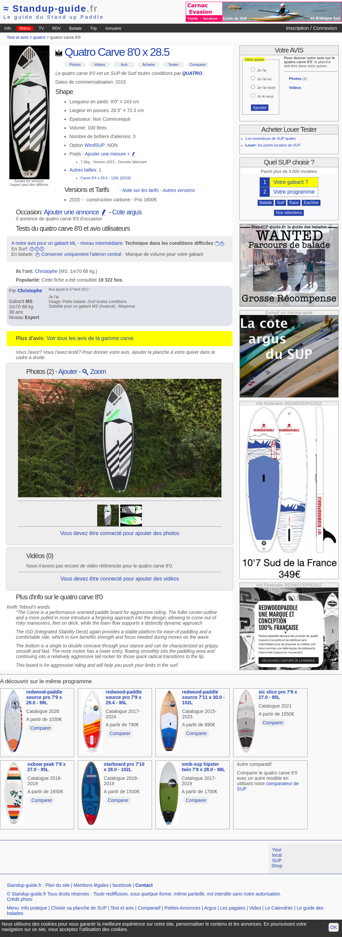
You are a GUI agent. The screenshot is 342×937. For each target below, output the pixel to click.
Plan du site (57, 885)
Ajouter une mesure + (110, 154)
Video (255, 908)
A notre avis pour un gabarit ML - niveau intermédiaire (67, 243)
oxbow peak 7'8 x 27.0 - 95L (46, 766)
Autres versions (179, 190)
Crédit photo (19, 899)
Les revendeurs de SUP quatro (270, 138)
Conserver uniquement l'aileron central (81, 254)
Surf (280, 202)
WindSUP (94, 145)
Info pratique (34, 908)
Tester (173, 65)
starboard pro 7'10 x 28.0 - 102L (124, 766)
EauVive (311, 202)
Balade (75, 28)
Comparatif (149, 908)
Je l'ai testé (266, 88)
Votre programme (294, 192)
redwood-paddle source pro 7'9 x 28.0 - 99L (44, 697)
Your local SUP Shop (277, 857)
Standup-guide (50, 8)
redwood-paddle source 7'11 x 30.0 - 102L (203, 697)
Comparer (198, 65)
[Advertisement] (121, 859)
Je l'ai (262, 70)
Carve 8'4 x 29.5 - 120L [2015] (105, 178)
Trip (93, 28)
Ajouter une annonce (75, 212)
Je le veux (265, 96)
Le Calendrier (279, 908)
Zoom (94, 371)
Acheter (148, 65)
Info (7, 28)
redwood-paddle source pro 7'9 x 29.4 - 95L (124, 697)
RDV (56, 28)
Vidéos (99, 65)
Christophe (46, 271)
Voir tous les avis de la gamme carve (90, 338)
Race (294, 202)
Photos (75, 65)
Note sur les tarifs (140, 190)
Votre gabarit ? (290, 182)
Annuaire (113, 28)
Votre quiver (255, 60)
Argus (210, 908)
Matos (24, 28)
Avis (124, 65)
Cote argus (127, 212)
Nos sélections (289, 212)
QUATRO (192, 73)
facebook (122, 885)
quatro (39, 37)
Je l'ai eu (264, 79)
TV (41, 28)
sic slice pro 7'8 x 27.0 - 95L (278, 694)
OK (333, 927)
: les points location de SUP (273, 145)
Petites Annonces (182, 908)
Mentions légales (91, 885)
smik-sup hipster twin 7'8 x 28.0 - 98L (203, 766)
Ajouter (67, 371)
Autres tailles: (83, 170)
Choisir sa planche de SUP (79, 908)
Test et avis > (20, 37)
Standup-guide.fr (24, 885)
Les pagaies (232, 908)
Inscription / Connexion (311, 28)
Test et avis (122, 908)
